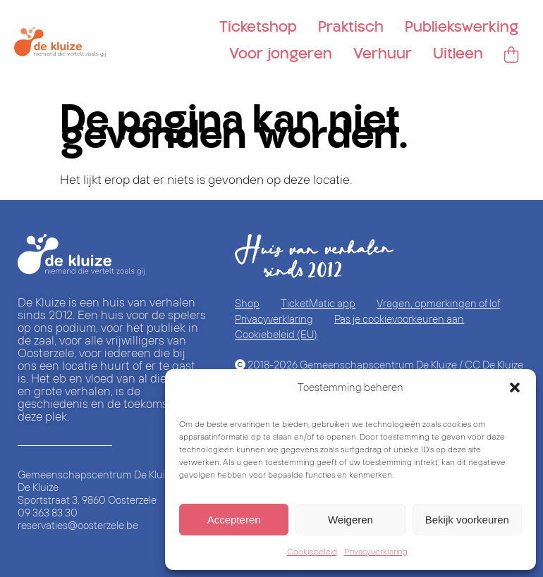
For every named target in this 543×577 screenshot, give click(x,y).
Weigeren (350, 520)
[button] (515, 387)
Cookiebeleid (312, 551)
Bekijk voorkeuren (467, 520)
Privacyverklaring (376, 551)
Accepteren (234, 520)
